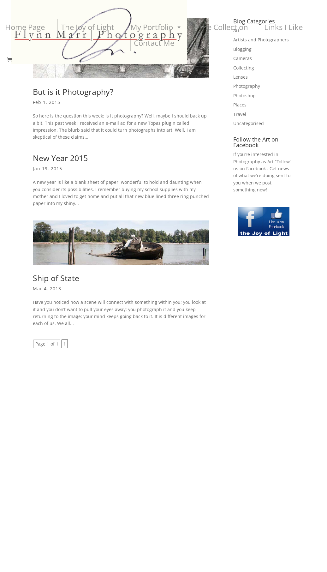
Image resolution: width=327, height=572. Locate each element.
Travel (239, 114)
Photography (246, 86)
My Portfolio (156, 27)
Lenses (240, 77)
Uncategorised (248, 123)
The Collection (223, 27)
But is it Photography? (73, 91)
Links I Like (283, 27)
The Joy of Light (87, 27)
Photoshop (244, 96)
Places (240, 105)
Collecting (243, 68)
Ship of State (56, 278)
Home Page (25, 27)
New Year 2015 (60, 158)
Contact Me (154, 43)
